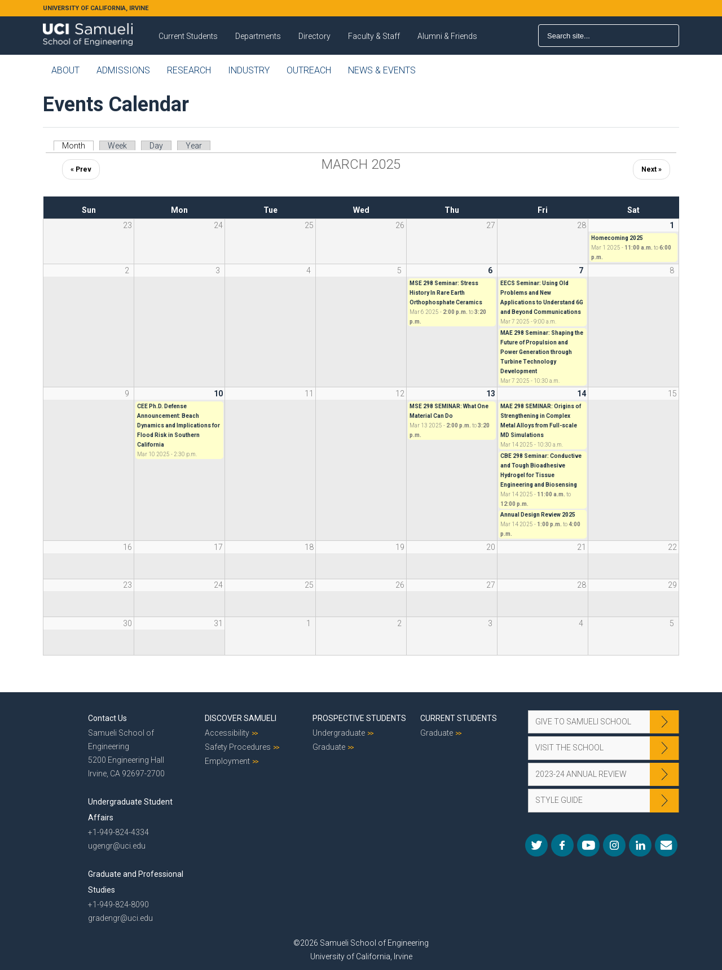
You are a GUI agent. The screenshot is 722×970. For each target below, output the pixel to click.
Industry (249, 70)
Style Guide (559, 800)
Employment (227, 761)
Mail (666, 845)
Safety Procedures (238, 746)
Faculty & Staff (374, 36)
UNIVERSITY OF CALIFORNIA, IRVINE (95, 8)
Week (117, 145)
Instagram (614, 845)
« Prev (81, 169)
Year (194, 145)
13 (490, 393)
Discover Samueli (240, 718)
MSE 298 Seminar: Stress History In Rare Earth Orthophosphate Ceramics (446, 292)
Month (78, 145)
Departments (258, 36)
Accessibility (227, 732)
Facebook (562, 845)
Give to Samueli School (583, 721)
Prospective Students (359, 718)
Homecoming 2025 (617, 238)
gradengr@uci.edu (120, 918)
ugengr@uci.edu (117, 845)
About (65, 70)
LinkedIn (640, 845)
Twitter (536, 845)
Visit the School (569, 747)
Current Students (188, 36)
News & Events (382, 70)
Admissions (123, 70)
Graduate (328, 746)
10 (218, 393)
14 (581, 393)
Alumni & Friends (447, 36)
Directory (314, 36)
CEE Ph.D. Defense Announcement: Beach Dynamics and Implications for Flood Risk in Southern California (178, 425)
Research (189, 70)
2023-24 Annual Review (581, 774)
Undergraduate (338, 732)
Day (156, 145)
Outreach (309, 70)
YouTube (588, 845)
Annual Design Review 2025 (537, 515)
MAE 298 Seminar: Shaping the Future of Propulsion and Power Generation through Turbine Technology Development (541, 352)
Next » (651, 169)
